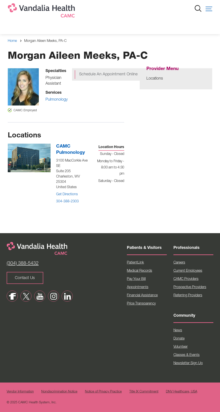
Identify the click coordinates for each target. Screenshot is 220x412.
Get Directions (67, 194)
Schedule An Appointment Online (108, 74)
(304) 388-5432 (23, 263)
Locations (154, 79)
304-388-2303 (67, 201)
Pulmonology (56, 100)
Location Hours (111, 147)
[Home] (42, 11)
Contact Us (25, 278)
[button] (209, 9)
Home (12, 41)
